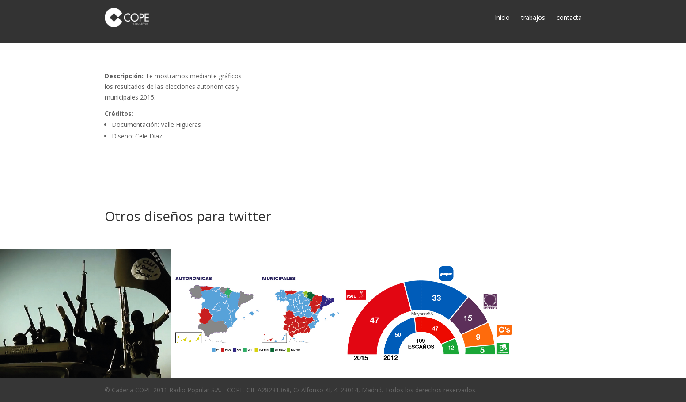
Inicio (502, 17)
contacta (569, 17)
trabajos (533, 17)
